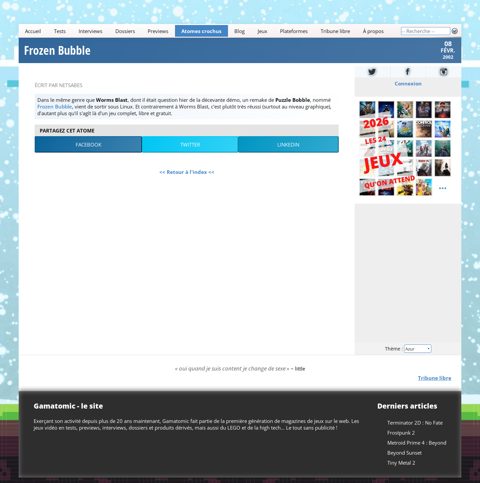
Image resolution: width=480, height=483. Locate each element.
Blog (239, 31)
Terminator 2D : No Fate (415, 427)
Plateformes (294, 31)
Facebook (88, 149)
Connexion (408, 88)
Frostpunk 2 (401, 437)
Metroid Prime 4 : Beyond (416, 447)
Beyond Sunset (404, 457)
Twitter (190, 149)
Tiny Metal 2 (401, 467)
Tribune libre (335, 31)
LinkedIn (288, 149)
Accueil (33, 31)
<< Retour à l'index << (186, 176)
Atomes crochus (201, 31)
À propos (373, 31)
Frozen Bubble (57, 53)
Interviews (90, 31)
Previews (158, 31)
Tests (60, 31)
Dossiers (125, 31)
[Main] (210, 31)
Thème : (408, 353)
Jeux (262, 31)
